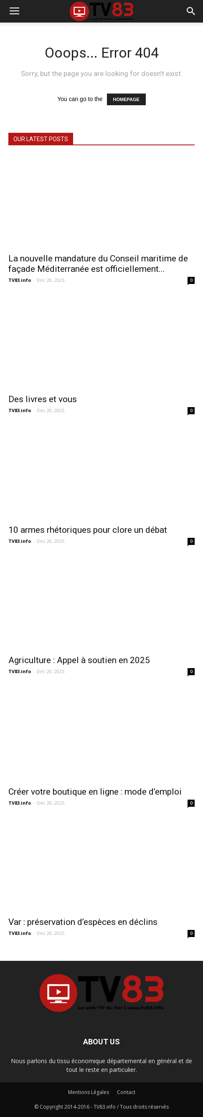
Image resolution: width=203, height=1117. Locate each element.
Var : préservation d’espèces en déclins (82, 922)
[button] (191, 11)
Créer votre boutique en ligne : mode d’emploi (95, 792)
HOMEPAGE (126, 99)
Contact (126, 1092)
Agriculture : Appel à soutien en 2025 (79, 660)
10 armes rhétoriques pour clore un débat (87, 530)
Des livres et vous (42, 399)
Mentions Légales (88, 1092)
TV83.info (19, 280)
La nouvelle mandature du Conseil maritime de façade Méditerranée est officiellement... (98, 263)
